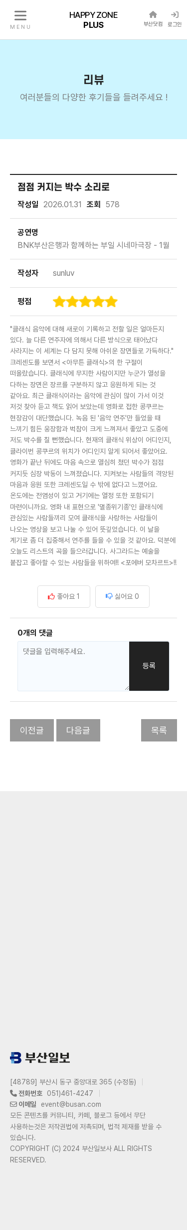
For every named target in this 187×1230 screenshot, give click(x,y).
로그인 (175, 19)
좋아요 (64, 596)
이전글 (32, 730)
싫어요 (122, 596)
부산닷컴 (153, 19)
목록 (159, 730)
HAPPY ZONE (93, 19)
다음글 (78, 730)
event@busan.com (71, 1104)
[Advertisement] (93, 919)
